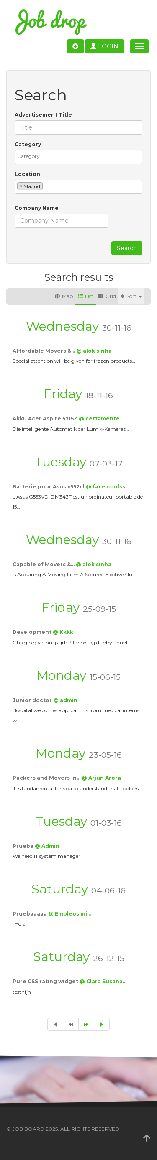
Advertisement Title (43, 115)
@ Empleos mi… (69, 914)
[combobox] (78, 157)
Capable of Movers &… (44, 564)
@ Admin (47, 846)
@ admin (65, 700)
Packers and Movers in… (47, 778)
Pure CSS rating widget (46, 981)
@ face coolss (105, 486)
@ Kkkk (63, 632)
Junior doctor (33, 700)
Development (33, 632)
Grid (107, 296)
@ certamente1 (100, 418)
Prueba (24, 846)
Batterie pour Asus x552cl (49, 486)
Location (27, 174)
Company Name (37, 208)
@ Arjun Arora (101, 778)
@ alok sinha (94, 351)
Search (127, 248)
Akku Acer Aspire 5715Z (46, 418)
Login (104, 46)
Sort (131, 296)
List (85, 296)
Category (28, 144)
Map (64, 296)
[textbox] (80, 156)
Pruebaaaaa (30, 914)
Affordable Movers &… (44, 351)
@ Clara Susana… (103, 981)
